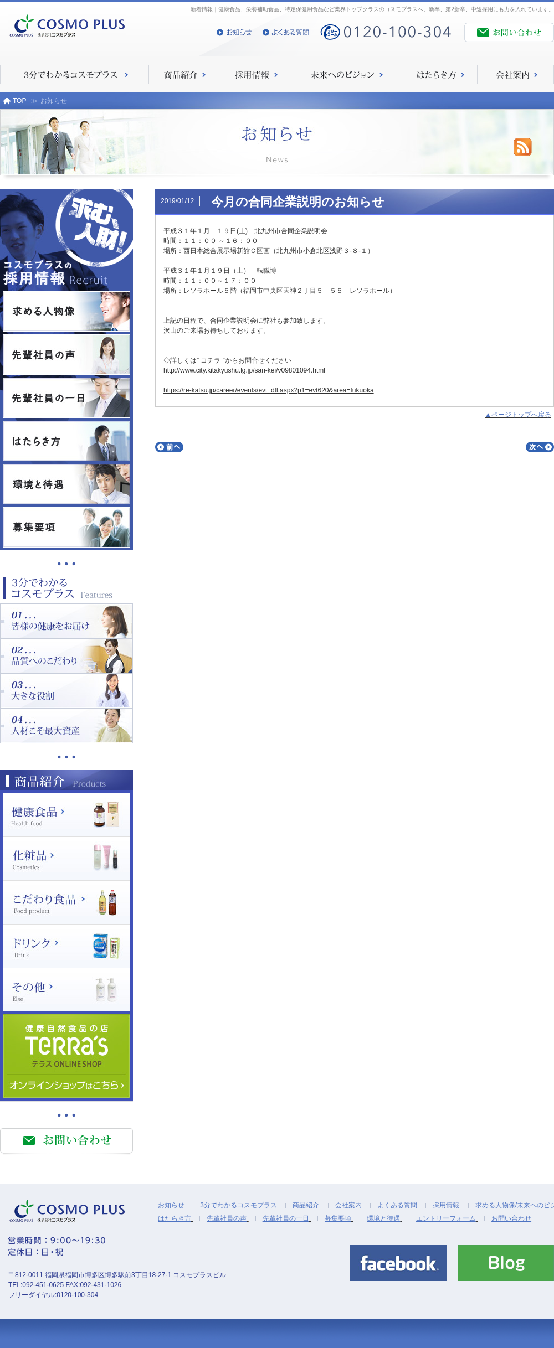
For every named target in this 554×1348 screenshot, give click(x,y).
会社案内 (348, 1205)
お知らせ (171, 1205)
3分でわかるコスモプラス (238, 1205)
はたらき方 (174, 1218)
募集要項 (338, 1218)
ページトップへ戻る (521, 415)
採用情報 (446, 1205)
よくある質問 (397, 1205)
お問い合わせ (511, 1218)
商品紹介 (306, 1205)
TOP (14, 101)
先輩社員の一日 (286, 1218)
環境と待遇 (383, 1218)
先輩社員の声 (227, 1218)
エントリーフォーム (446, 1218)
